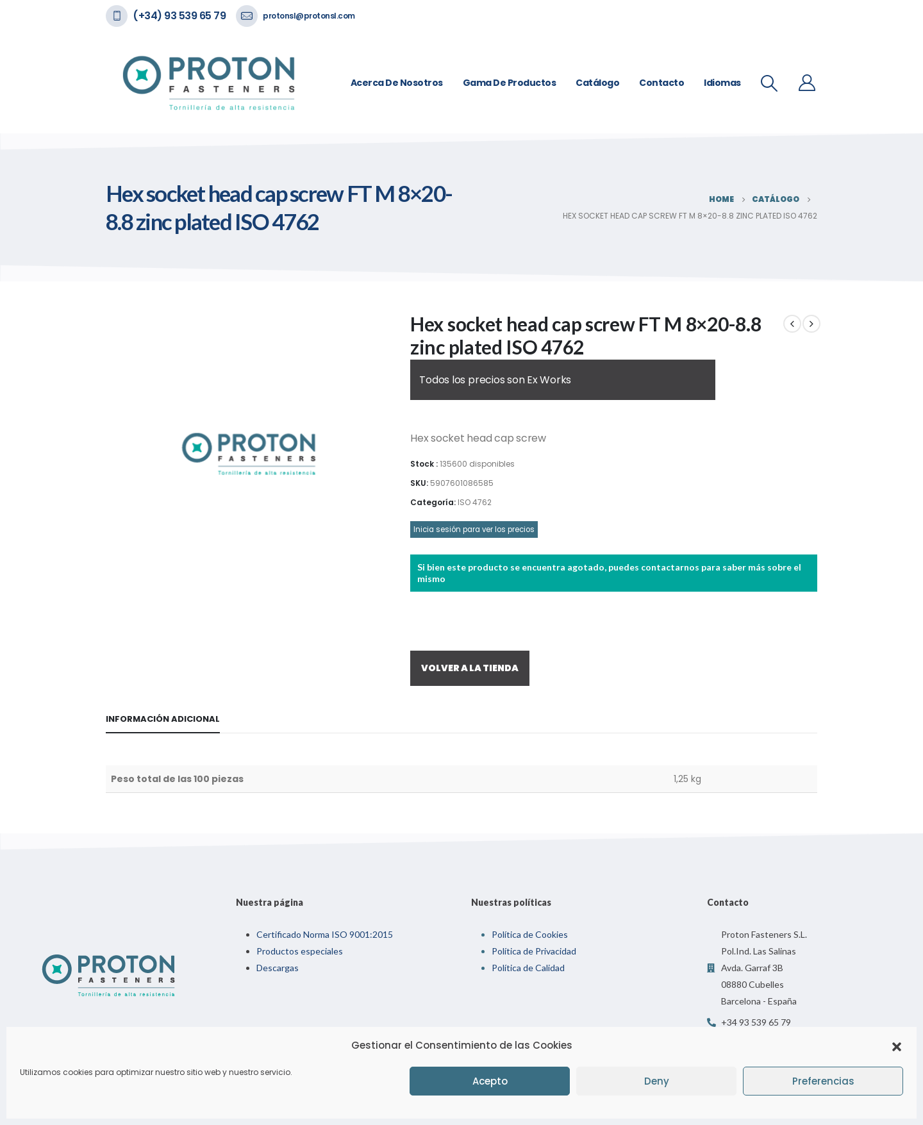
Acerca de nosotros (397, 82)
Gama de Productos (509, 82)
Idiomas (722, 82)
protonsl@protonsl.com (309, 15)
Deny (656, 1081)
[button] (896, 1045)
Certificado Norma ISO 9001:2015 (324, 934)
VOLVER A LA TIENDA (470, 668)
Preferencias (823, 1081)
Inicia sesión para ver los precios (474, 529)
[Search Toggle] (769, 83)
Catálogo (597, 82)
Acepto (490, 1081)
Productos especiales (299, 951)
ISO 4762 (475, 502)
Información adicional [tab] (163, 719)
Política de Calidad (528, 967)
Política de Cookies (530, 934)
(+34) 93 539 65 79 (179, 15)
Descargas (277, 967)
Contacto (661, 82)
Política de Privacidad (534, 951)
